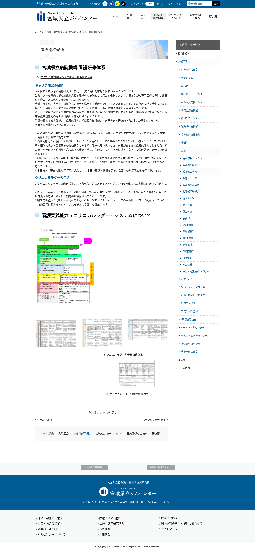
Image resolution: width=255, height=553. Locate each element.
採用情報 (104, 537)
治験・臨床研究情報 (111, 526)
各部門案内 (70, 32)
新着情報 (104, 532)
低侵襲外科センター (192, 343)
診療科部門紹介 (158, 16)
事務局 (184, 86)
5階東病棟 (188, 251)
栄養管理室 (187, 278)
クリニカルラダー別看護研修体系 (128, 394)
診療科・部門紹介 (53, 32)
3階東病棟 (188, 225)
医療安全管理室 (189, 69)
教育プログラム (191, 178)
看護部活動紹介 (191, 191)
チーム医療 (184, 368)
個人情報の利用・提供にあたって (181, 526)
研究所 (213, 16)
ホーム (117, 16)
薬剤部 (184, 142)
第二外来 (187, 211)
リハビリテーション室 (193, 287)
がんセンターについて (176, 16)
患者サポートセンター (193, 94)
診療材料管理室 (189, 351)
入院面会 (143, 16)
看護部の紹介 (190, 165)
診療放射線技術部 (190, 134)
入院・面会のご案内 (50, 526)
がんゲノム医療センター (194, 335)
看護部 (82, 32)
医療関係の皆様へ (196, 16)
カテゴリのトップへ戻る (102, 412)
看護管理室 (189, 198)
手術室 (186, 218)
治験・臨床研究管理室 (193, 295)
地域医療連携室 (189, 110)
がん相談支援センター (193, 102)
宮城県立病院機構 (102, 469)
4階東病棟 (188, 238)
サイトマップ (169, 532)
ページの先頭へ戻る (154, 420)
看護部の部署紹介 (192, 185)
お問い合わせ (174, 3)
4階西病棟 (188, 244)
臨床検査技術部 (189, 126)
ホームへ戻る (44, 420)
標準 (149, 4)
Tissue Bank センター (193, 327)
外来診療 (129, 16)
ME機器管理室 (188, 319)
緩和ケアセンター (190, 118)
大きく (158, 4)
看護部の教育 (190, 171)
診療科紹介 (184, 53)
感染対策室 (187, 78)
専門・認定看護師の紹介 (196, 271)
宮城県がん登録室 (190, 311)
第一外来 (187, 205)
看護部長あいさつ (192, 158)
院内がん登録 (188, 303)
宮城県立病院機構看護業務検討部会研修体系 (66, 77)
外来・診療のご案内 (50, 521)
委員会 (181, 360)
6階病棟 (187, 258)
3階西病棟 (188, 231)
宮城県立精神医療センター (152, 469)
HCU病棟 (187, 264)
